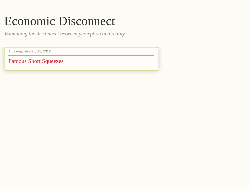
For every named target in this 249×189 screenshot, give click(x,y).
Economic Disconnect (59, 21)
